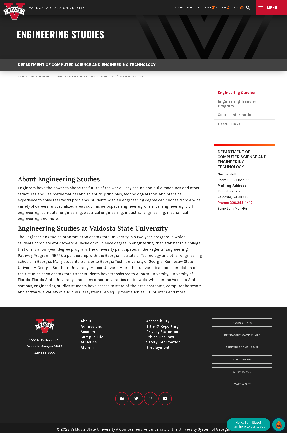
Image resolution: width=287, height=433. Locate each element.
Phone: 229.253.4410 (235, 203)
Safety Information (163, 342)
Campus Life (92, 337)
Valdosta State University (34, 76)
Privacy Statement (163, 332)
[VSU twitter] (136, 398)
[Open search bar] (247, 6)
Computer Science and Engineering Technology (85, 76)
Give (225, 7)
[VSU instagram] (150, 398)
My (178, 7)
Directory (194, 7)
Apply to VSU (242, 372)
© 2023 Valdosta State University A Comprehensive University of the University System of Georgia (143, 429)
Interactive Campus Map (242, 335)
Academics (90, 332)
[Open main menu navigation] (271, 7)
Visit (238, 7)
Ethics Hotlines (160, 337)
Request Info (242, 322)
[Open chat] (278, 424)
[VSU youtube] (165, 398)
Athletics (89, 342)
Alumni (87, 347)
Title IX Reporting (162, 326)
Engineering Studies (131, 76)
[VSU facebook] (122, 398)
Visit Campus (242, 359)
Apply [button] (209, 7)
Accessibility (157, 321)
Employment (158, 347)
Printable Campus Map (242, 347)
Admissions (91, 326)
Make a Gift (242, 384)
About (86, 321)
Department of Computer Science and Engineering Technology (87, 64)
